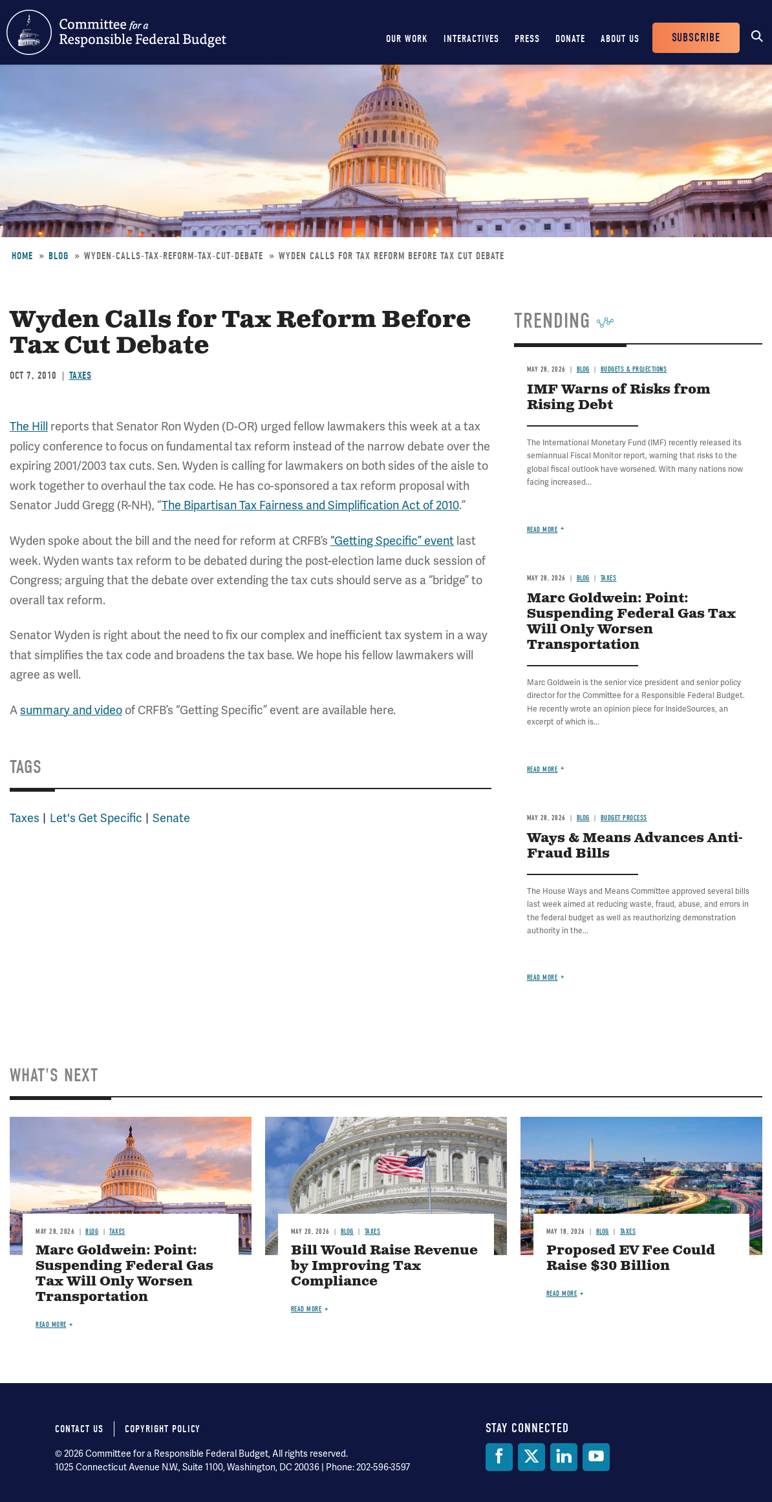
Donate (570, 39)
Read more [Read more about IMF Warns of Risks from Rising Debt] (542, 529)
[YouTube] (596, 1457)
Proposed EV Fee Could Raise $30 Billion (630, 1258)
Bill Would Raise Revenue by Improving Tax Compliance (384, 1266)
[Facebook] (499, 1457)
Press (527, 39)
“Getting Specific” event (392, 541)
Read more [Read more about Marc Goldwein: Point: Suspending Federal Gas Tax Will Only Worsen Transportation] (542, 769)
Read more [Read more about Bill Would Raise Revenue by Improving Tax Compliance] (306, 1309)
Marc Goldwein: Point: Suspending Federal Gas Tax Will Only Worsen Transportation (631, 622)
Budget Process (624, 818)
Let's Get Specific (96, 818)
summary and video (71, 710)
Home (22, 256)
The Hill (29, 426)
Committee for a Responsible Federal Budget (116, 32)
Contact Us (79, 1429)
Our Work (407, 39)
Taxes (80, 375)
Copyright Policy (162, 1429)
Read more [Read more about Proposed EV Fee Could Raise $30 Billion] (561, 1293)
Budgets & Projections (634, 369)
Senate (171, 818)
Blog (58, 256)
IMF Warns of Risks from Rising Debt (619, 397)
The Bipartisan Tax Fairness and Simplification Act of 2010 (310, 505)
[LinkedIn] (563, 1457)
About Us (620, 39)
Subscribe (696, 38)
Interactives (471, 39)
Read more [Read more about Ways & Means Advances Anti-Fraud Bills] (542, 977)
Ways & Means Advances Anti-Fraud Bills (635, 846)
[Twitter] (531, 1457)
